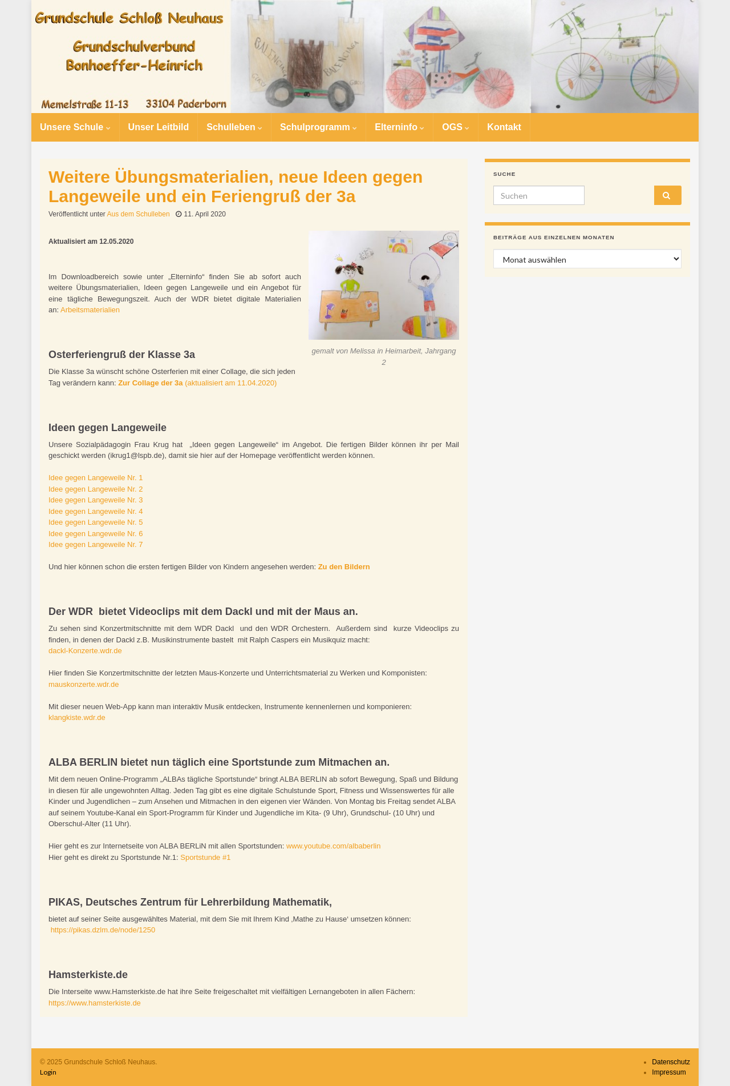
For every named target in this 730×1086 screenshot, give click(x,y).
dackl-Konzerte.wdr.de (85, 650)
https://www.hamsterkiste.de (94, 1003)
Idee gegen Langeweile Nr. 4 (95, 511)
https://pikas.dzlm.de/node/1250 (103, 930)
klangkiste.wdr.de (77, 717)
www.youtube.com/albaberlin (333, 846)
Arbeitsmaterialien (90, 309)
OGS (455, 127)
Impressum (669, 1072)
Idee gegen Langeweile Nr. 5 (95, 522)
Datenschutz (671, 1062)
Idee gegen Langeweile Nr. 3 (95, 500)
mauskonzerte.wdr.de (83, 684)
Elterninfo (399, 127)
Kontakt (504, 127)
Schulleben (234, 127)
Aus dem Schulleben (138, 214)
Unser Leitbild (158, 127)
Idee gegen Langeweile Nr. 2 (95, 489)
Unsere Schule (75, 127)
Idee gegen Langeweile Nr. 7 (95, 544)
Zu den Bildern (345, 566)
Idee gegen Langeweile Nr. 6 (95, 533)
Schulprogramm (318, 127)
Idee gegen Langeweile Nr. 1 (95, 477)
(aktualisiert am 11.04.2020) (197, 383)
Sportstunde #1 (205, 857)
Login (48, 1072)
